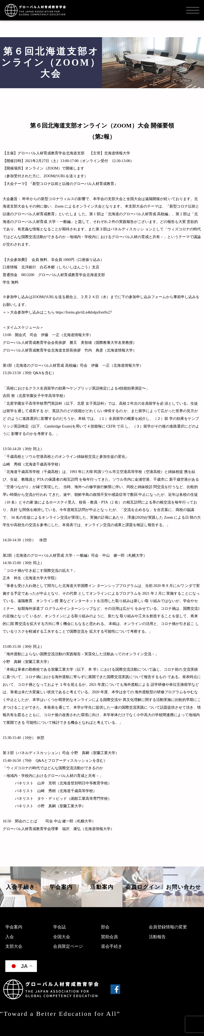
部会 (105, 927)
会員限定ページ (68, 946)
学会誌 (59, 927)
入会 (9, 936)
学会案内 (13, 927)
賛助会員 (109, 936)
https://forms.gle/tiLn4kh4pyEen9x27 (84, 312)
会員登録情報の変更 (168, 927)
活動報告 (157, 936)
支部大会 (13, 946)
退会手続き (111, 946)
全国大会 (61, 936)
